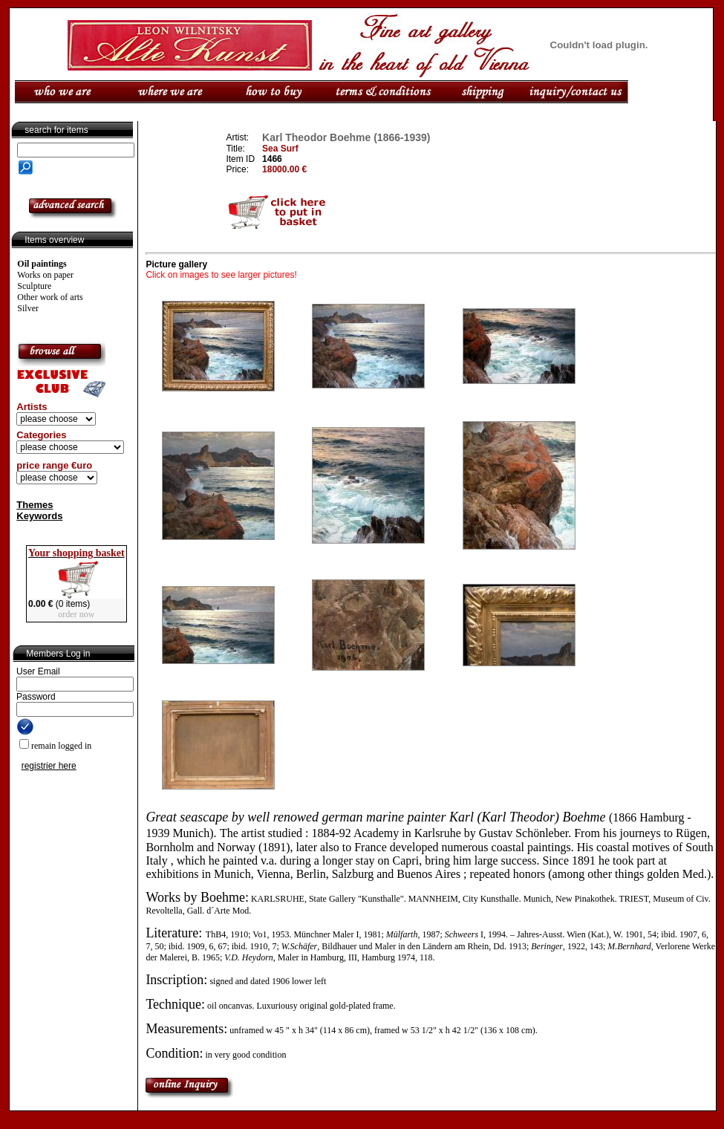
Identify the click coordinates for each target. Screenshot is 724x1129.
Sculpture (34, 286)
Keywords (39, 515)
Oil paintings (41, 263)
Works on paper (45, 275)
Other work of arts (49, 297)
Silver (28, 308)
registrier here (49, 766)
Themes (34, 504)
